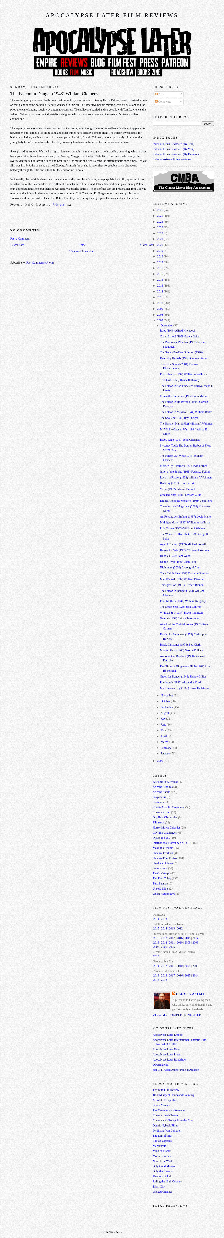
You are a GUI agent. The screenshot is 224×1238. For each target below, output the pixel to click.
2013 (160, 285)
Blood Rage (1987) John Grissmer (180, 439)
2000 (160, 760)
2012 (160, 291)
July (163, 718)
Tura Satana (160, 883)
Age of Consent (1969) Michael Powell (183, 544)
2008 (160, 314)
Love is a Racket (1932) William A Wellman (186, 477)
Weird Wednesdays (164, 893)
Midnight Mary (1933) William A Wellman (185, 522)
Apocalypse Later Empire (168, 1034)
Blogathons (159, 797)
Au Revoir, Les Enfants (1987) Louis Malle (185, 516)
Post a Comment (20, 238)
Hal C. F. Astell (190, 993)
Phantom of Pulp (162, 1176)
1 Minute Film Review (166, 1089)
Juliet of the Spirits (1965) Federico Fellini (185, 471)
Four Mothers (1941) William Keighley (183, 601)
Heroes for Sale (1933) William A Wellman (185, 550)
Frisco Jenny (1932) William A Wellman (183, 374)
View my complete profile (177, 1015)
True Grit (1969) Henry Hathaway (180, 380)
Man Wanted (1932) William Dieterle (181, 579)
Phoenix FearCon (163, 853)
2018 (160, 256)
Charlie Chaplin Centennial (169, 807)
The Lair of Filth (162, 1135)
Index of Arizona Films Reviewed (172, 159)
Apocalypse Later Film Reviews (112, 15)
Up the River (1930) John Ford (178, 561)
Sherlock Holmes (163, 863)
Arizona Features (163, 786)
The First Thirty (162, 878)
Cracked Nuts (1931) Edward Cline (180, 494)
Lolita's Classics (162, 1140)
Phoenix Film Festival (165, 858)
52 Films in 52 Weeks (165, 781)
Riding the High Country (167, 1181)
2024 (160, 221)
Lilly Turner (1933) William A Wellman (183, 528)
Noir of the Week (163, 1161)
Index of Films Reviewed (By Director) (176, 154)
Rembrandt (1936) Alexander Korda (181, 682)
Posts (160, 94)
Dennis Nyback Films (165, 1125)
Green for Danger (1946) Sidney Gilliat (183, 676)
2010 (160, 303)
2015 (160, 274)
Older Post (146, 244)
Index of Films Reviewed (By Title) (173, 144)
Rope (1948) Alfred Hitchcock (177, 330)
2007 (160, 320)
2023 (160, 227)
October (166, 701)
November (167, 695)
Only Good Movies (164, 1166)
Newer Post (17, 244)
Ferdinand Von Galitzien (167, 1130)
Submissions (160, 868)
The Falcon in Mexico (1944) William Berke (186, 412)
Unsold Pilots (160, 888)
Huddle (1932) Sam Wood (175, 555)
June (164, 724)
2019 (160, 250)
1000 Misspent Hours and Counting (173, 1095)
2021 (160, 239)
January (165, 753)
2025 (160, 215)
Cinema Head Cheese (165, 1115)
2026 (160, 210)
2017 (160, 262)
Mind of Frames (162, 1151)
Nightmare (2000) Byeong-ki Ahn (179, 567)
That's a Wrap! (161, 873)
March (165, 741)
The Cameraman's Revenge (169, 1110)
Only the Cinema (163, 1171)
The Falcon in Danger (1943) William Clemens (54, 93)
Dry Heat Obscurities (165, 817)
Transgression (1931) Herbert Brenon (181, 585)
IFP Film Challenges (165, 832)
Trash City (159, 1186)
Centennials (160, 802)
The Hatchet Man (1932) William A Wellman (186, 423)
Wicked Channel (162, 1191)
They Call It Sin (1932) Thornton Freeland (185, 573)
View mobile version (81, 251)
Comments (163, 101)
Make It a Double (163, 847)
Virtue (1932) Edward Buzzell (177, 489)
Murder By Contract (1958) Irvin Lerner (183, 465)
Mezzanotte (159, 1145)
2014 (160, 279)
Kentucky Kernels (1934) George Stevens (184, 358)
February (166, 747)
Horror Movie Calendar (166, 827)
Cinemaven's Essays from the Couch (174, 1120)
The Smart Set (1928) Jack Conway (180, 606)
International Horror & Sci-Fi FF (172, 842)
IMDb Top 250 (161, 837)
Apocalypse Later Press (166, 1054)
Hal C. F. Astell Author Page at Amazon (176, 1069)
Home (82, 244)
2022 (160, 233)
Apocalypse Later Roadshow (169, 1059)
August (165, 713)
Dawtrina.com (161, 1064)
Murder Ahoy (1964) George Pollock (181, 650)
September (167, 707)
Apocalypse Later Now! (167, 1049)
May (164, 730)
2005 (172, 946)
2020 (160, 244)
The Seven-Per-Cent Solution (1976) (181, 352)
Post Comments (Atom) (40, 262)
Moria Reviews (162, 1156)
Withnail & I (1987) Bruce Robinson (181, 612)
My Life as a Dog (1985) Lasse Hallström (184, 688)
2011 (160, 297)
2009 (160, 308)
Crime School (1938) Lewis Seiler (180, 336)
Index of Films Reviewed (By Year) (173, 149)
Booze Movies (161, 1105)
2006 (164, 946)
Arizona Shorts (161, 792)
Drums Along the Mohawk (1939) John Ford (186, 500)
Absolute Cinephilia (164, 1100)
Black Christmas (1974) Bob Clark (180, 644)
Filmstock (158, 822)
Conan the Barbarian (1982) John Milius (183, 396)
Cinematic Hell (161, 812)
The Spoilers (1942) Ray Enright (179, 417)
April (164, 736)
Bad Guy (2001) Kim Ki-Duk (177, 483)
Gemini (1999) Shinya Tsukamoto (180, 618)
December (167, 325)
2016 (160, 268)
